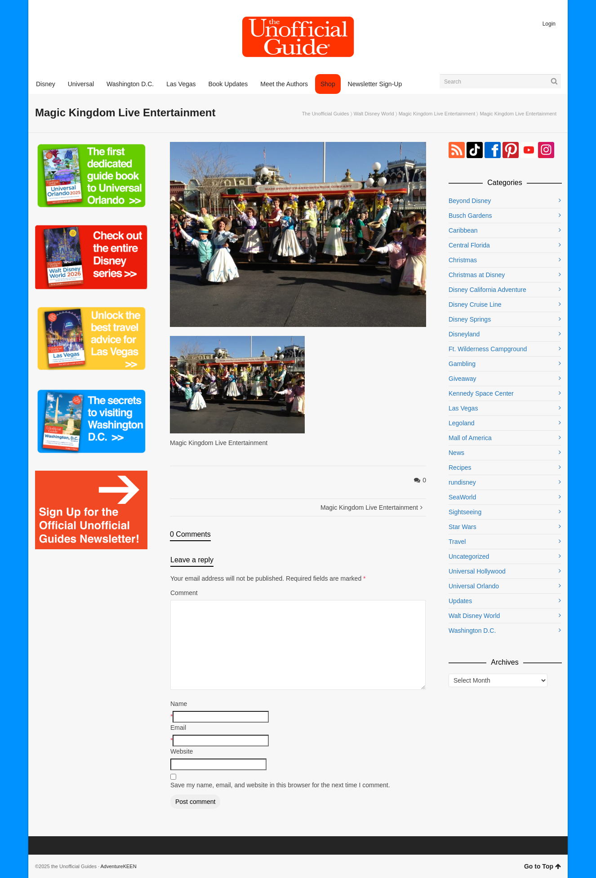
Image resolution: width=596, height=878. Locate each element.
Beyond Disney (470, 200)
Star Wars (462, 526)
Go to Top (542, 866)
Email (178, 727)
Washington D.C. (472, 630)
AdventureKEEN (119, 866)
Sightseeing (465, 512)
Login (549, 24)
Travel (457, 541)
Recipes (460, 467)
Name (178, 703)
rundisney (462, 482)
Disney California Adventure (487, 289)
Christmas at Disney (477, 274)
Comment (184, 592)
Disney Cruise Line (475, 304)
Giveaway (462, 378)
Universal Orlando (474, 586)
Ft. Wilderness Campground (488, 349)
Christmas (463, 260)
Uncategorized (469, 556)
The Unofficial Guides (325, 113)
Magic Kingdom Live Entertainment (437, 113)
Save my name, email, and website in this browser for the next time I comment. (280, 785)
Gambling (462, 363)
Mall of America (470, 437)
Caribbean (463, 230)
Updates (460, 600)
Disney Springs (470, 319)
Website (181, 751)
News (456, 452)
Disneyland (464, 334)
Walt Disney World (374, 113)
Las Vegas (463, 408)
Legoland (462, 423)
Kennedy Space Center (481, 393)
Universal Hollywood (477, 571)
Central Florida (469, 245)
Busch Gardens (470, 215)
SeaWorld (462, 497)
